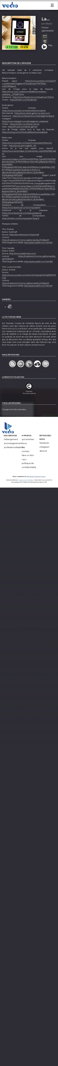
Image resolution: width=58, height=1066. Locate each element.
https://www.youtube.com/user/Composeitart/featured (27, 150)
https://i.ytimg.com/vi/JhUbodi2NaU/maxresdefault (24, 139)
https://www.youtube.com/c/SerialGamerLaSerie (24, 117)
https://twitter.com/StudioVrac (23, 106)
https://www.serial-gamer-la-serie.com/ (32, 120)
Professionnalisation (13, 454)
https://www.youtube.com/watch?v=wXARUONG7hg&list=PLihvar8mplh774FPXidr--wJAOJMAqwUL (29, 90)
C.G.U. (24, 466)
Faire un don (28, 462)
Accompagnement (13, 450)
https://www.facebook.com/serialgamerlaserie (33, 123)
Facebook (44, 450)
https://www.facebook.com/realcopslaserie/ (22, 220)
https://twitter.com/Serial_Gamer (24, 131)
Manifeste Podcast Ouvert (36, 483)
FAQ (23, 454)
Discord (43, 458)
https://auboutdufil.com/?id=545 (38, 292)
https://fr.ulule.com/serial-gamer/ (22, 133)
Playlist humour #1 (51, 52)
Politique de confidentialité (29, 472)
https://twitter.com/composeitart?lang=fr (20, 225)
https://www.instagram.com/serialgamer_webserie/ (25, 128)
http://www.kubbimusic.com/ (22, 260)
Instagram (44, 454)
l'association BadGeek (26, 487)
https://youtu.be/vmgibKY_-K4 (22, 152)
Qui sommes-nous (28, 448)
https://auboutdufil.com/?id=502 (38, 249)
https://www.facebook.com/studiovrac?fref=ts (33, 104)
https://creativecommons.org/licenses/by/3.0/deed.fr (25, 247)
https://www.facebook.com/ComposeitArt (21, 214)
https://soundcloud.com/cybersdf (24, 241)
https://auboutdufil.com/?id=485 (38, 268)
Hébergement (11, 446)
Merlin (49, 30)
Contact (25, 458)
